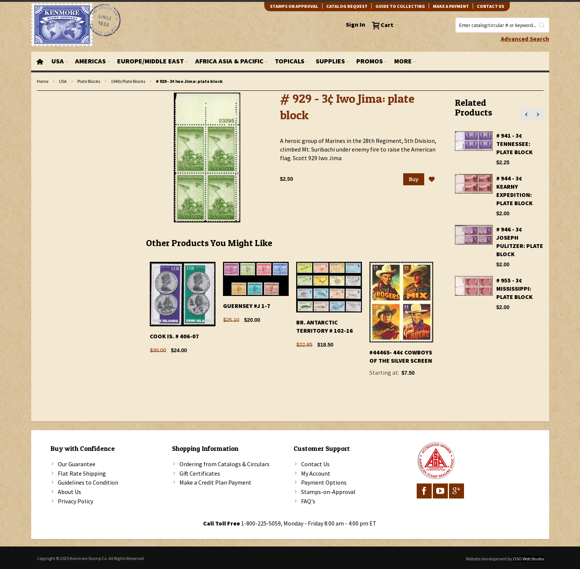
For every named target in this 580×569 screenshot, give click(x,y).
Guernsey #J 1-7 (246, 305)
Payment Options (323, 482)
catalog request (347, 6)
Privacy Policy (75, 501)
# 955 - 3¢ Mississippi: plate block (514, 288)
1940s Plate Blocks (128, 81)
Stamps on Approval (294, 6)
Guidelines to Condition (88, 482)
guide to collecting (400, 6)
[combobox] (502, 25)
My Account (315, 473)
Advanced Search (525, 38)
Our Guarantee (76, 464)
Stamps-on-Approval (328, 491)
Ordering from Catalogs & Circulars (224, 464)
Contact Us (315, 464)
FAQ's (308, 501)
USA (63, 81)
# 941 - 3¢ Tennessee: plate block (514, 144)
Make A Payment (451, 6)
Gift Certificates (199, 473)
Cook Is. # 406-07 (174, 336)
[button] (431, 179)
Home (42, 81)
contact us (490, 6)
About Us (69, 491)
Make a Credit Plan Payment (215, 482)
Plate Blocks (88, 81)
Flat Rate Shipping (82, 473)
